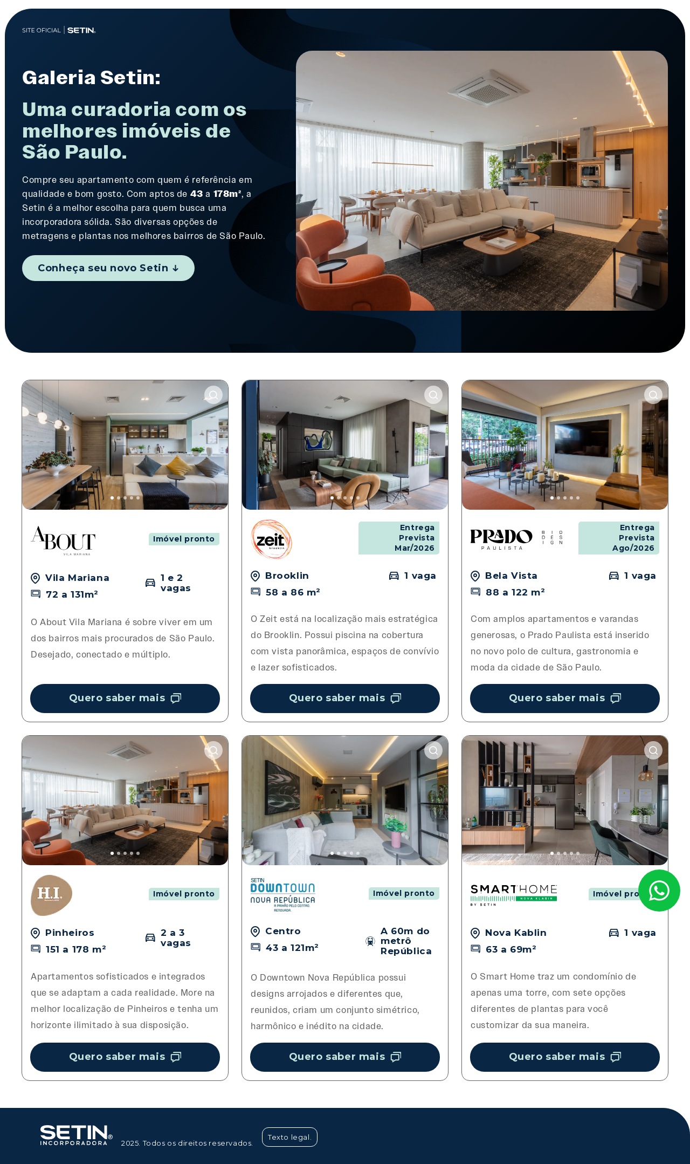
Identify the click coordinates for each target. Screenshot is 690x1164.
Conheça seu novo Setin (108, 268)
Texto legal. (290, 1137)
